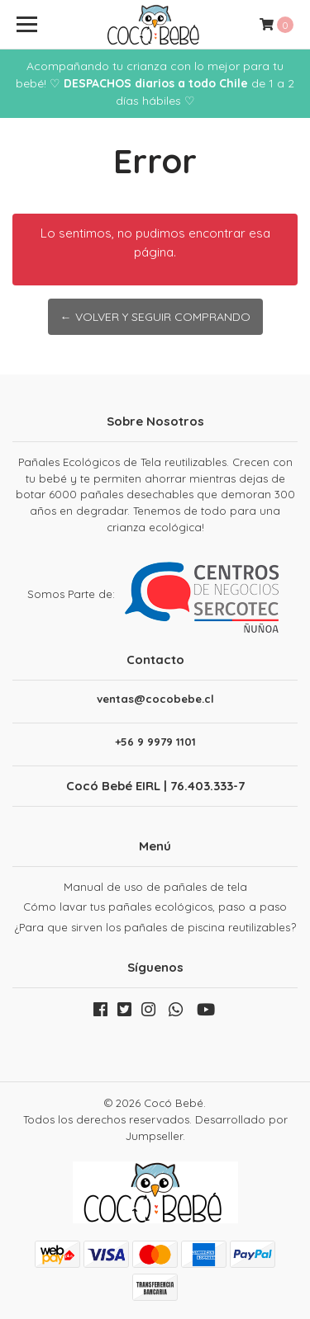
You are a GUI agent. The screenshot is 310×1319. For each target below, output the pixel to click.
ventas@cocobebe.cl (155, 699)
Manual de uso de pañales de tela (155, 886)
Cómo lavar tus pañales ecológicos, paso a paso (155, 906)
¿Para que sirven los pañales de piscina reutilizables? (155, 927)
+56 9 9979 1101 (155, 742)
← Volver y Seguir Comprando (155, 316)
